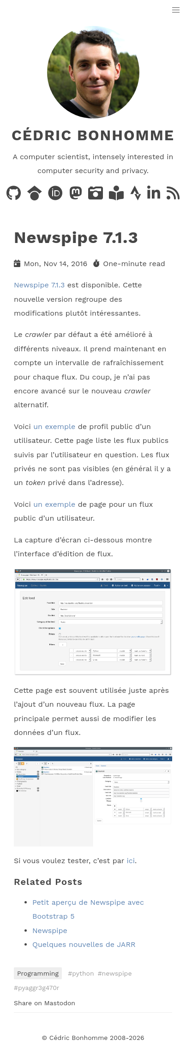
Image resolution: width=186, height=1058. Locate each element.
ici (130, 860)
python (83, 973)
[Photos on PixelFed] (96, 196)
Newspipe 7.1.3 (39, 284)
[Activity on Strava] (137, 196)
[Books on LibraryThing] (117, 196)
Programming (38, 973)
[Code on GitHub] (14, 196)
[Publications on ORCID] (56, 196)
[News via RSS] (173, 196)
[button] (176, 10)
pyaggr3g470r (39, 987)
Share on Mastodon (44, 1003)
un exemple (54, 426)
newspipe (117, 973)
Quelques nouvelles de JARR (84, 944)
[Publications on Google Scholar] (35, 196)
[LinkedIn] (154, 196)
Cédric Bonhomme (93, 135)
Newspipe (49, 930)
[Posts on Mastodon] (76, 196)
